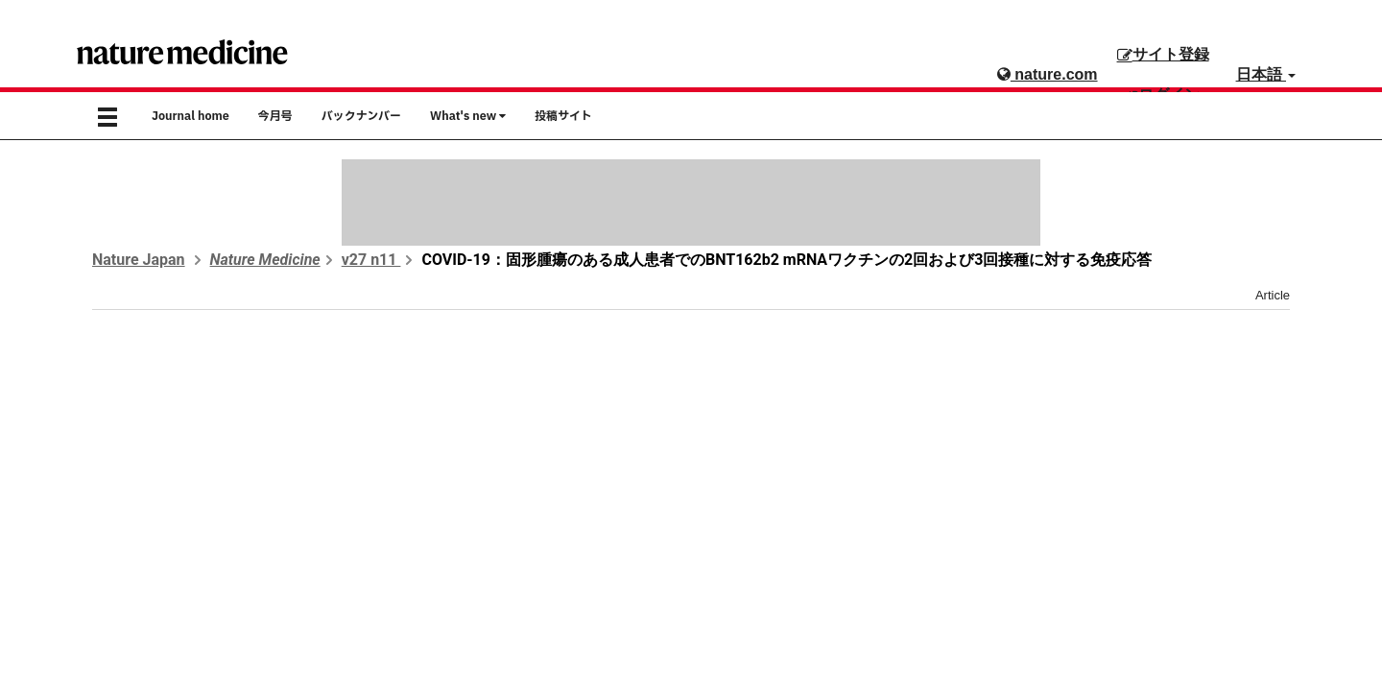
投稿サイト (563, 116)
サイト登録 (1163, 54)
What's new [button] (468, 116)
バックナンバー (361, 116)
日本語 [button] (1266, 74)
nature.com (1047, 74)
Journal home (190, 116)
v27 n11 (371, 259)
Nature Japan (138, 259)
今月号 (275, 116)
